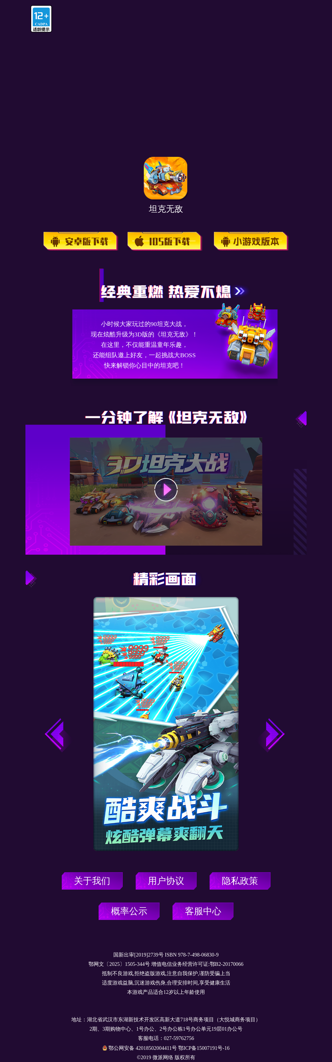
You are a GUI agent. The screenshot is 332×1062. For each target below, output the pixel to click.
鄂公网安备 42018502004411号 (143, 1048)
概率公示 (129, 911)
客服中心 (203, 911)
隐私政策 (240, 881)
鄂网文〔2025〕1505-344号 (119, 964)
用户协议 (166, 881)
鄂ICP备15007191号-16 (204, 1048)
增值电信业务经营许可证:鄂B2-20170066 (197, 964)
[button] (270, 735)
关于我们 (92, 881)
